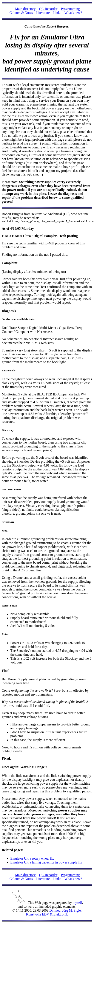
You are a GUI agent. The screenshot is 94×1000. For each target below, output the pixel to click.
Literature (43, 13)
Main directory (25, 9)
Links (57, 13)
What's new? (73, 13)
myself (77, 903)
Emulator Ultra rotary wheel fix (32, 859)
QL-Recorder (48, 9)
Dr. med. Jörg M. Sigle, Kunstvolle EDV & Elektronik (54, 913)
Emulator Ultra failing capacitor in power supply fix (46, 863)
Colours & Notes (21, 13)
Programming (70, 9)
